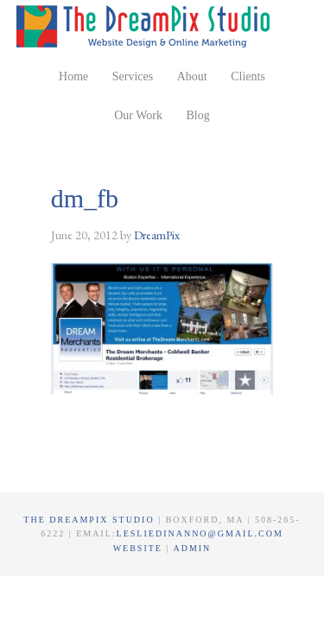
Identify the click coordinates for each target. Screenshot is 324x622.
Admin (192, 548)
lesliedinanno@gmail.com (200, 533)
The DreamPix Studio (146, 26)
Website (140, 548)
